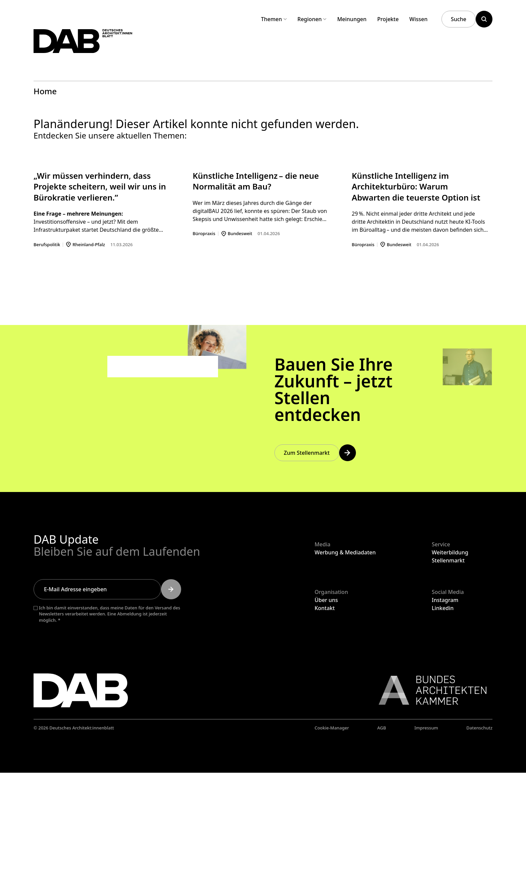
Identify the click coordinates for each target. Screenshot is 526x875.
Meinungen (351, 19)
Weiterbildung (450, 654)
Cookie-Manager (332, 830)
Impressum (426, 830)
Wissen (418, 19)
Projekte (388, 19)
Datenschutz (479, 830)
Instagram (445, 702)
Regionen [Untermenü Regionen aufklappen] (312, 19)
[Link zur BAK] (429, 792)
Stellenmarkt (448, 662)
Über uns (326, 702)
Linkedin (443, 710)
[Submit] (171, 691)
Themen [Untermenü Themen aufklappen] (274, 19)
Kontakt (325, 710)
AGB (381, 830)
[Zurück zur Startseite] (107, 49)
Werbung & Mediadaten (345, 654)
